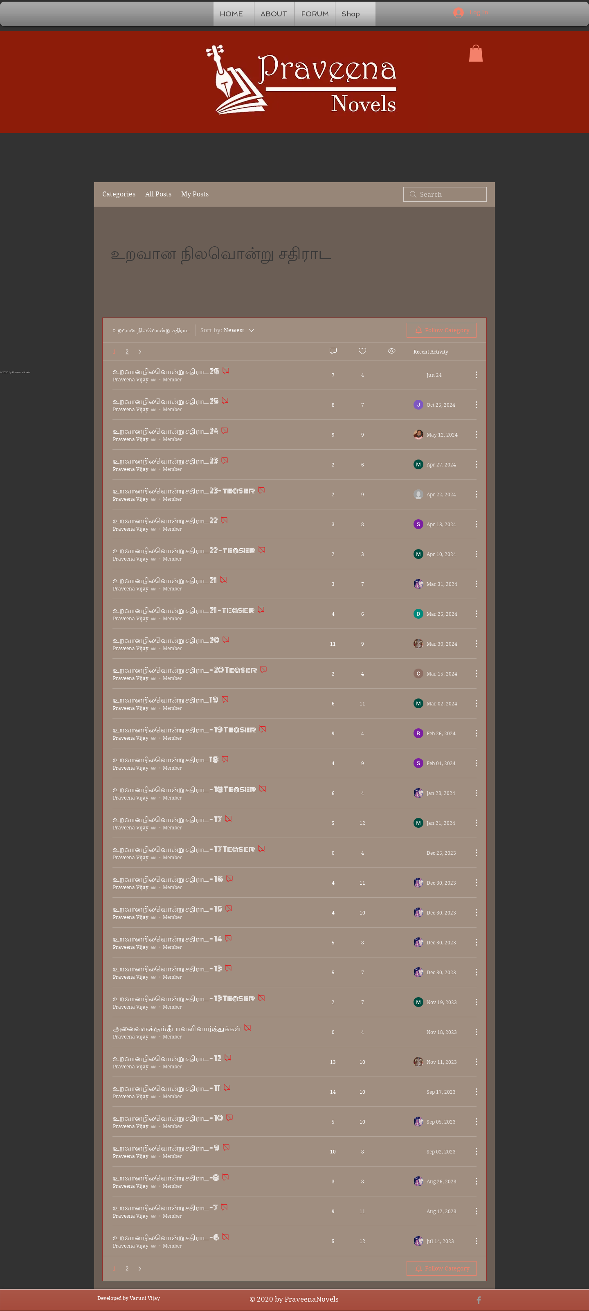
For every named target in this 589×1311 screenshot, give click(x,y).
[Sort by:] (227, 330)
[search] (445, 194)
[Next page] (140, 351)
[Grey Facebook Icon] (479, 1300)
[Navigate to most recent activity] (440, 405)
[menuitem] (442, 330)
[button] (476, 53)
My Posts (195, 194)
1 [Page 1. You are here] (114, 351)
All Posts (158, 194)
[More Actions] (472, 405)
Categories (118, 194)
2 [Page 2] (127, 351)
